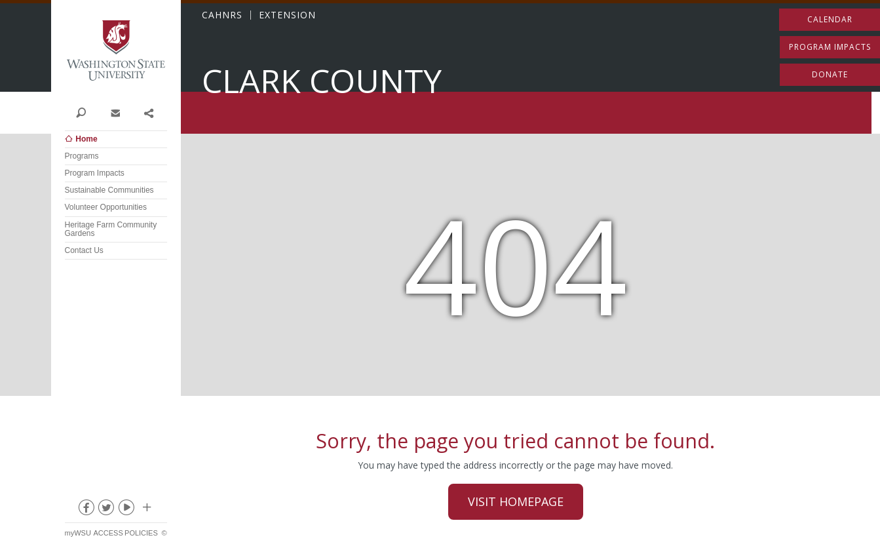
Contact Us (84, 250)
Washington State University (116, 51)
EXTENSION (287, 15)
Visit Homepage (516, 501)
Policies (141, 533)
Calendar (829, 19)
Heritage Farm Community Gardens (111, 229)
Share (148, 112)
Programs (82, 156)
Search (81, 112)
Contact (115, 112)
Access (108, 533)
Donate (830, 74)
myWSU (78, 533)
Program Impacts (94, 173)
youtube (126, 509)
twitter (105, 509)
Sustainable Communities (109, 190)
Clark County (322, 81)
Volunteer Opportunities (106, 207)
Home (86, 139)
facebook (85, 509)
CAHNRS (222, 15)
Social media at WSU (146, 509)
